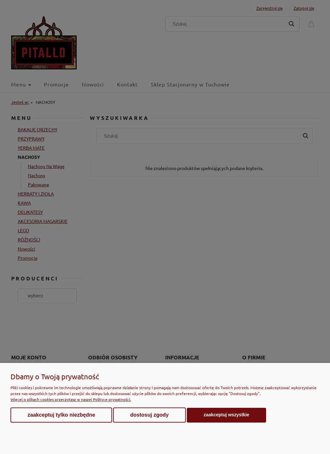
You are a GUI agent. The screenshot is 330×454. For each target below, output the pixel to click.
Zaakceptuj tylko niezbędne (61, 415)
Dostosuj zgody (149, 415)
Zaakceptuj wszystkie (226, 414)
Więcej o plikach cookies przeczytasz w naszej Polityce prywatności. (70, 399)
